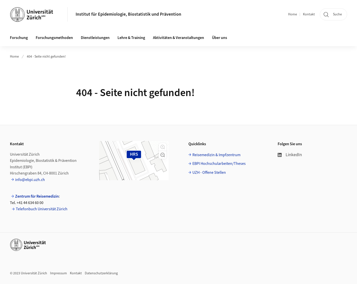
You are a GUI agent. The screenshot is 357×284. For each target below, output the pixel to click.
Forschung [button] (19, 37)
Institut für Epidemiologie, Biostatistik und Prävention (128, 14)
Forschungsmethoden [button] (54, 37)
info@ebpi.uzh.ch (30, 179)
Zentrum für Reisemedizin (37, 196)
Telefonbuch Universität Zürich (41, 209)
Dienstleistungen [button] (95, 37)
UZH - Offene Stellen (209, 172)
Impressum (58, 273)
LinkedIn (290, 155)
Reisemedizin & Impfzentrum (216, 155)
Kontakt (309, 14)
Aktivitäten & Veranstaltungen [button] (178, 37)
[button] (163, 147)
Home (292, 14)
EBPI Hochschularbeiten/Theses (219, 163)
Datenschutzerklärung (101, 273)
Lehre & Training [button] (131, 37)
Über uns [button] (219, 37)
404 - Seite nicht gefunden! (46, 56)
